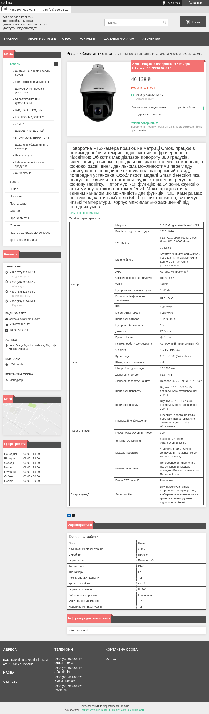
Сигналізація (23, 172)
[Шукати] (164, 22)
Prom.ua (124, 706)
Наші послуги (23, 155)
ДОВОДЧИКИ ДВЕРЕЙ (29, 130)
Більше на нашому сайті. (85, 212)
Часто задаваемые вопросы (30, 232)
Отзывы (15, 225)
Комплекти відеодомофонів (32, 81)
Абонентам (151, 38)
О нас (66, 38)
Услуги (14, 181)
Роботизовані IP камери (95, 53)
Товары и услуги (39, 38)
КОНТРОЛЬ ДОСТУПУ (29, 117)
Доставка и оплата (119, 38)
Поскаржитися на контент (95, 709)
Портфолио (18, 203)
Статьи (15, 210)
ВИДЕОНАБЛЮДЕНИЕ (29, 110)
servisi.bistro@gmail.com (24, 318)
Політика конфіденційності (128, 709)
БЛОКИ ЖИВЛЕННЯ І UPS (32, 137)
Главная (11, 38)
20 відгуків (174, 2)
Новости (16, 196)
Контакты (87, 38)
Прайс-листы (19, 218)
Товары (15, 64)
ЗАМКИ (19, 123)
